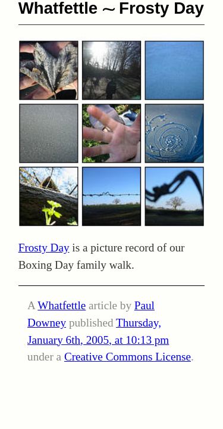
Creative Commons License (127, 356)
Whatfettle (61, 305)
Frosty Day (44, 247)
